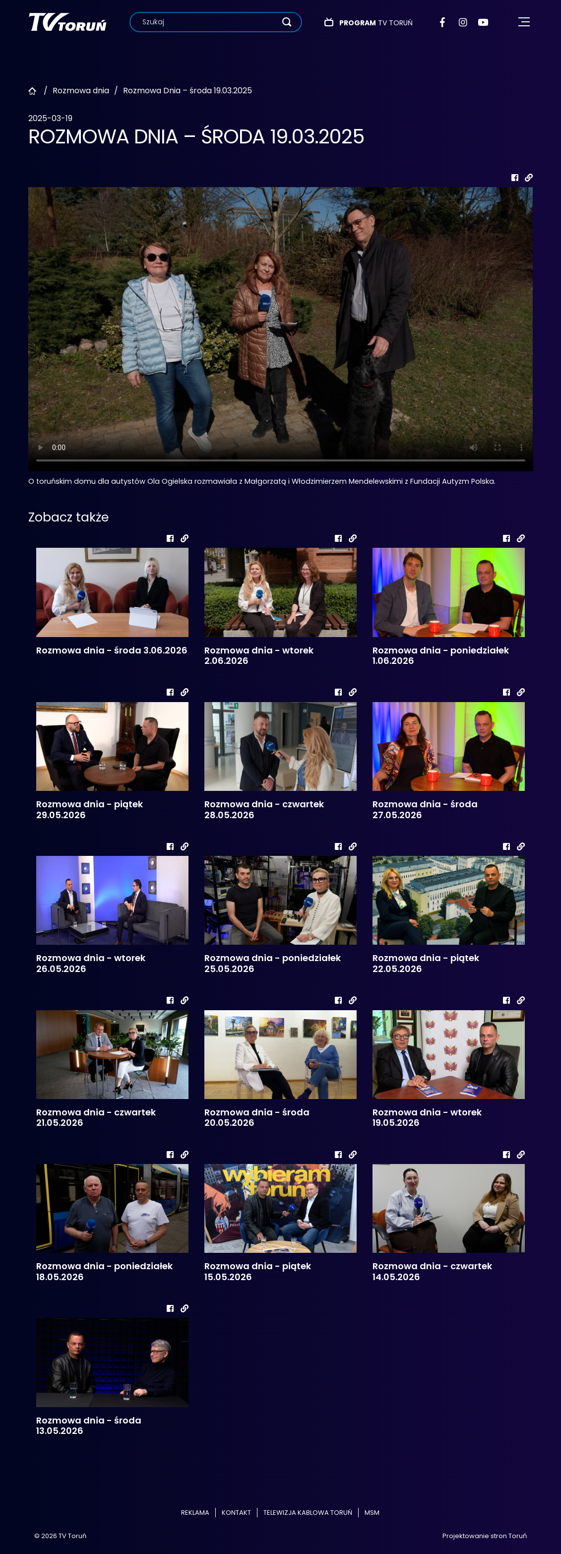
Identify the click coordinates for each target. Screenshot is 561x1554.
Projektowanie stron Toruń (484, 1536)
